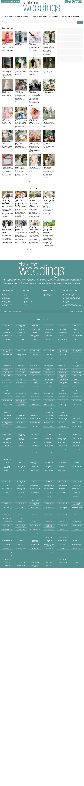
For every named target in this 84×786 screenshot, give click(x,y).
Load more (28, 181)
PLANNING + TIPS (26, 16)
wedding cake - (49, 332)
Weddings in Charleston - (35, 541)
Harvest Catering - (7, 540)
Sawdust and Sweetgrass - (76, 504)
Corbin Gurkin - (7, 365)
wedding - (7, 325)
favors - (21, 339)
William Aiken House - (21, 355)
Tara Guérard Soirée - (7, 427)
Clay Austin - (49, 511)
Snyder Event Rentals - (35, 351)
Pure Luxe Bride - (35, 365)
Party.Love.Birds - (7, 552)
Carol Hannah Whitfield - (77, 533)
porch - (7, 379)
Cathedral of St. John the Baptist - (77, 496)
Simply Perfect (46, 44)
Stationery (26, 298)
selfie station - (35, 552)
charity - (21, 470)
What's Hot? (4, 143)
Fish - (77, 354)
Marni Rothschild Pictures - (7, 412)
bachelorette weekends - (63, 559)
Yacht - (62, 408)
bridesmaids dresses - (49, 366)
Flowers (25, 297)
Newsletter (6, 295)
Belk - (49, 430)
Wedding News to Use (6, 120)
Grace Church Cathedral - (49, 537)
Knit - (49, 492)
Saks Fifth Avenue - (49, 485)
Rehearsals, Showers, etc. (30, 301)
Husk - (21, 507)
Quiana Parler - (49, 462)
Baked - (7, 393)
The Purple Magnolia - (77, 522)
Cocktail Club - (77, 499)
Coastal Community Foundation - (7, 559)
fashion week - (63, 426)
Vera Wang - (76, 369)
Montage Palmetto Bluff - (49, 496)
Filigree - (63, 492)
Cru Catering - (35, 339)
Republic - (35, 442)
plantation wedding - (21, 467)
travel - (21, 458)
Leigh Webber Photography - (7, 459)
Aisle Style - (49, 533)
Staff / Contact (7, 294)
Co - (7, 329)
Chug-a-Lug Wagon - (63, 481)
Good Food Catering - (21, 401)
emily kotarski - (49, 400)
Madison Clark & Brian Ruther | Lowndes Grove (20, 229)
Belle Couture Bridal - (49, 541)
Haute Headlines (32, 44)
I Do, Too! (17, 70)
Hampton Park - (49, 438)
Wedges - (76, 511)
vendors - (77, 430)
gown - (35, 325)
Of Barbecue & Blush (33, 143)
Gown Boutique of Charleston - (63, 351)
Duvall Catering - (49, 393)
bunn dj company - (62, 514)
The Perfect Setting (6, 70)
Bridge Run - (21, 485)
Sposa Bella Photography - (63, 555)
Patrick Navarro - (7, 434)
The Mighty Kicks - (76, 488)
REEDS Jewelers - (21, 393)
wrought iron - (35, 544)
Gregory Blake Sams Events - (49, 514)
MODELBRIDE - (21, 529)
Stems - (48, 369)
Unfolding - (21, 533)
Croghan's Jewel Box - (49, 467)
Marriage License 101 (69, 294)
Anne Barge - (49, 379)
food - (76, 332)
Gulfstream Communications (76, 311)
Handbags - (7, 492)
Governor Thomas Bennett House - (62, 386)
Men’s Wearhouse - (35, 485)
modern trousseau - (62, 358)
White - (76, 325)
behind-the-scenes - (7, 511)
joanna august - (77, 445)
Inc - (49, 386)
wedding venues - (76, 466)
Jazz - (21, 408)
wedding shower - (49, 488)
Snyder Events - (35, 329)
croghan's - (77, 492)
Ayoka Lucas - (7, 415)
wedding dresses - (76, 544)
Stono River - (49, 477)
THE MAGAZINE (65, 16)
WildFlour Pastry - (35, 372)
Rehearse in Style (47, 143)
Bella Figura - (21, 562)
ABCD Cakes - (63, 434)
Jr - (76, 415)
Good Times (45, 120)
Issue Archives (7, 302)
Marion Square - (63, 452)
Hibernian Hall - (35, 400)
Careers (5, 305)
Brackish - (49, 382)
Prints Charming (32, 92)
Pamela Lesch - (49, 415)
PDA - (76, 470)
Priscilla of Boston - (35, 566)
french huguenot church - (63, 419)
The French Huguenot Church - (21, 526)
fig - (7, 462)
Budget (25, 294)
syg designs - (35, 415)
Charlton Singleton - (63, 541)
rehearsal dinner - (49, 350)
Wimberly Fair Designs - (35, 496)
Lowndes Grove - (77, 335)
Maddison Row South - (7, 423)
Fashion (46, 292)
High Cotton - (21, 455)
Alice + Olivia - (76, 548)
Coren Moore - (63, 525)
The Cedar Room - (21, 379)
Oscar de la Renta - (77, 477)
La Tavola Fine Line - (77, 434)
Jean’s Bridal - (77, 558)
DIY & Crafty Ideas (28, 300)
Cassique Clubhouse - (21, 555)
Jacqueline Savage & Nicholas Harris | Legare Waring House (34, 202)
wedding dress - (76, 358)
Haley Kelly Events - (49, 419)
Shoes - (63, 329)
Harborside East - (7, 455)
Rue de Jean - (48, 562)
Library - (35, 445)
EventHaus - (35, 354)
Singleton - (7, 470)
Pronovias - (21, 404)
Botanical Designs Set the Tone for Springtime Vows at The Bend (7, 201)
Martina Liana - (21, 422)
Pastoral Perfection (47, 167)
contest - (35, 477)
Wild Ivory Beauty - (77, 455)
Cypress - (35, 514)
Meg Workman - (7, 452)
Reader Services (7, 301)
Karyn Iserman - (35, 458)
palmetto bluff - (49, 404)
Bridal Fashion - (63, 485)
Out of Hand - (21, 369)
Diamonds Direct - (21, 396)
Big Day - (49, 325)
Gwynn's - (7, 503)
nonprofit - (21, 540)
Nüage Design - (49, 358)
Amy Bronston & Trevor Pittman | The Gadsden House (7, 230)
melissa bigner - (35, 555)
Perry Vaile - (76, 442)
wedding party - (7, 548)
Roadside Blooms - (49, 426)
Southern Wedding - (76, 390)
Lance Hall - (21, 544)
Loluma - (49, 408)
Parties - (49, 354)
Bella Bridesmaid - (7, 335)
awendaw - (77, 485)
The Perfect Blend (19, 92)
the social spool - (21, 382)
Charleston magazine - (21, 548)
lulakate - (77, 379)
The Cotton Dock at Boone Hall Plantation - (63, 431)
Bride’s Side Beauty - (7, 529)
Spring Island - (21, 565)
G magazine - (49, 481)
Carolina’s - (76, 418)
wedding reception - (7, 405)
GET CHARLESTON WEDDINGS (11, 1)
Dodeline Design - (62, 442)
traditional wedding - (7, 430)
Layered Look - (77, 525)
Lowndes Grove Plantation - (76, 346)
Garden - (77, 329)
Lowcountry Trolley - (7, 478)
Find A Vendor (68, 302)
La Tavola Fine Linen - (7, 439)
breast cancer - (63, 552)
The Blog (67, 301)
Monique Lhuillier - (21, 358)
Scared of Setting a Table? (21, 120)
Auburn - (62, 455)
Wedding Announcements (70, 304)
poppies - (21, 492)
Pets (25, 302)
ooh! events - (49, 329)
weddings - (62, 325)
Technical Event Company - (21, 386)
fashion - (49, 335)
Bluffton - (35, 455)
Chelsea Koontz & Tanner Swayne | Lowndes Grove (48, 200)
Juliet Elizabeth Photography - (7, 518)
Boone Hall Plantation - (7, 355)
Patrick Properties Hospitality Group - (35, 347)
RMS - (21, 552)
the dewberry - (7, 442)
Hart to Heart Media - (49, 397)
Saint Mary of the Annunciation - (49, 470)
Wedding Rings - (49, 372)
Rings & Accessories (48, 294)
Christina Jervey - (7, 521)
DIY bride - (77, 458)
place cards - (35, 386)
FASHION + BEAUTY (14, 16)
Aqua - (21, 430)
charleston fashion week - (62, 439)
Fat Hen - (62, 529)
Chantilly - (21, 521)
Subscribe (6, 297)
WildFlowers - (63, 422)
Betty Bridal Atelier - (35, 530)
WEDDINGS (4, 16)
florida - (21, 365)
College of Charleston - (7, 358)
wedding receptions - (63, 533)
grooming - (49, 555)
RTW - (49, 434)
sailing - (49, 499)
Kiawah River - (49, 458)
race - (35, 481)
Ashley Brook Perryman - (63, 376)
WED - (21, 335)
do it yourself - (77, 452)
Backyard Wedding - (49, 442)
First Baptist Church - (49, 445)
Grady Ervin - (76, 540)
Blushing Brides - (62, 470)
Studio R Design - (21, 375)
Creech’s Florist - (35, 488)
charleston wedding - (35, 336)
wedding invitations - (35, 504)
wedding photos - (7, 555)
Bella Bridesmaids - (63, 379)
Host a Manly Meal (19, 143)
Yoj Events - (76, 393)
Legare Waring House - (77, 362)
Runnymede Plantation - (21, 474)
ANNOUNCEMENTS (54, 16)
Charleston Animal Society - (63, 508)
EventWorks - (63, 332)
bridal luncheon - (35, 438)
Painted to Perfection (6, 167)
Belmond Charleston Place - (49, 545)
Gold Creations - (35, 422)
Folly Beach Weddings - (63, 383)
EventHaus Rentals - (35, 525)
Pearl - (49, 375)
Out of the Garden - (76, 351)
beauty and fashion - (35, 470)
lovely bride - (77, 375)
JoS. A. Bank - (63, 372)
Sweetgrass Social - (7, 481)
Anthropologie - (7, 396)
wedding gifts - (63, 466)
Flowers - (21, 329)
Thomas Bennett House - (7, 383)
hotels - (7, 565)
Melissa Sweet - (7, 499)
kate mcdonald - (7, 400)
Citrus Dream (32, 167)
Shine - (7, 372)
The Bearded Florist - (35, 463)
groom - (63, 335)
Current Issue (7, 300)
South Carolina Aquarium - (49, 526)
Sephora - (77, 462)
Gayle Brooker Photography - (21, 435)
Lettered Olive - (62, 365)
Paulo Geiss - (63, 393)
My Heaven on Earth (19, 167)
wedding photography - (21, 452)
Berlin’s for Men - (77, 438)
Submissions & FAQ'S (8, 304)
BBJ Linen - (7, 369)
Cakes (25, 295)
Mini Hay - (7, 562)
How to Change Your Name (71, 292)
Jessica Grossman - (21, 418)
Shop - (35, 332)
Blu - (63, 548)
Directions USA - (49, 529)
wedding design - (35, 507)
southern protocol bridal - (21, 439)
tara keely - (49, 521)
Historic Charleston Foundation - (7, 508)
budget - (63, 354)
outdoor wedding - (77, 386)
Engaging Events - (63, 396)
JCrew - (21, 372)
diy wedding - (49, 452)
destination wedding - (63, 412)
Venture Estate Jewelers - (35, 427)
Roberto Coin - (35, 430)
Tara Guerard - (63, 488)
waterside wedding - (63, 511)
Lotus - (21, 462)
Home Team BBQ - (35, 511)
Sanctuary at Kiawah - (21, 518)
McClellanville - (49, 503)
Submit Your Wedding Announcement (73, 305)
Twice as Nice (5, 44)
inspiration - (49, 339)
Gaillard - (21, 503)
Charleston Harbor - (7, 390)
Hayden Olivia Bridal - (21, 489)
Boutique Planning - (76, 427)
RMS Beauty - (62, 521)
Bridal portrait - (49, 422)
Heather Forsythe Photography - (49, 548)
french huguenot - (35, 418)
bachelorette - (77, 372)
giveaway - (21, 511)
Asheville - (21, 426)
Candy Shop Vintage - (21, 496)
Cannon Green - (7, 525)
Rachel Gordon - (63, 503)
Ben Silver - (35, 548)
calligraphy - (21, 332)
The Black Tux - (35, 393)
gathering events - (7, 408)
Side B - (35, 408)
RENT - (35, 375)
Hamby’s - (76, 562)
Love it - (62, 400)
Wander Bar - (35, 558)
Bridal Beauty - (49, 565)
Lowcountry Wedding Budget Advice (72, 298)
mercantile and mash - (77, 508)
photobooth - (35, 382)
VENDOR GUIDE (43, 16)
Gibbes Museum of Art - (77, 408)
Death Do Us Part (47, 70)
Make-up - (21, 445)
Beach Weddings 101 (69, 295)
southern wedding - (62, 390)
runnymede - (35, 396)
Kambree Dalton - (35, 562)
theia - (21, 442)
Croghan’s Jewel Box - (77, 366)
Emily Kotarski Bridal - (21, 482)
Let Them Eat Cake (6, 92)
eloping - (62, 544)
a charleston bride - (35, 358)
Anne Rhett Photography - (49, 412)
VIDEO (25, 304)
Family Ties (31, 70)
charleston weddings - (7, 351)
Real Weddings (27, 292)
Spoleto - (49, 552)
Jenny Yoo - (63, 369)
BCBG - (21, 499)
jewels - (35, 452)
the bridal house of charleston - (35, 500)
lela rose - (7, 418)
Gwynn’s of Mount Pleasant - (63, 537)
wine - (7, 339)
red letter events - (7, 488)
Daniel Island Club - (35, 435)
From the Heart (18, 44)
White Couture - (49, 558)
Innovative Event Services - (7, 467)
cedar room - (35, 379)
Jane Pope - (77, 514)
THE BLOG (35, 16)
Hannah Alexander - (63, 462)
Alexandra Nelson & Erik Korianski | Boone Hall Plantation (48, 230)
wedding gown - (35, 369)
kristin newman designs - (63, 405)
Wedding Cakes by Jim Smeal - (62, 339)
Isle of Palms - (7, 386)
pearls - (35, 404)
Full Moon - (35, 466)
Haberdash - (7, 544)
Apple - (76, 382)
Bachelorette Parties (69, 300)
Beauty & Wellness (48, 295)
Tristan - (35, 521)
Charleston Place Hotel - (63, 445)
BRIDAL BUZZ (75, 16)
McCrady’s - (21, 514)
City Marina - (35, 533)
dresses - (7, 332)
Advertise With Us (7, 292)
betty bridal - (77, 400)
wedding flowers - (77, 552)
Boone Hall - (21, 350)
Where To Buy (7, 298)
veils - (7, 445)
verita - (7, 485)
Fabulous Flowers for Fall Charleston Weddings (35, 229)
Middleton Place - (77, 422)
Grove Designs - (63, 562)
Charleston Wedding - (21, 326)
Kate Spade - (21, 415)
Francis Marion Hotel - (63, 478)
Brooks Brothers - (49, 507)
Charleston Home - (49, 455)
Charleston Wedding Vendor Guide (72, 297)
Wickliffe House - (76, 481)
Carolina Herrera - (63, 415)
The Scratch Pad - (62, 499)
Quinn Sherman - (77, 555)
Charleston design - (7, 514)
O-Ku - (21, 558)
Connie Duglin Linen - (35, 492)
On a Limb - (63, 458)
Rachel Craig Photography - (7, 533)
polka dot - (77, 529)
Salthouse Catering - (76, 405)
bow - (77, 339)
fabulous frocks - (77, 396)
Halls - (21, 477)
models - (7, 375)
